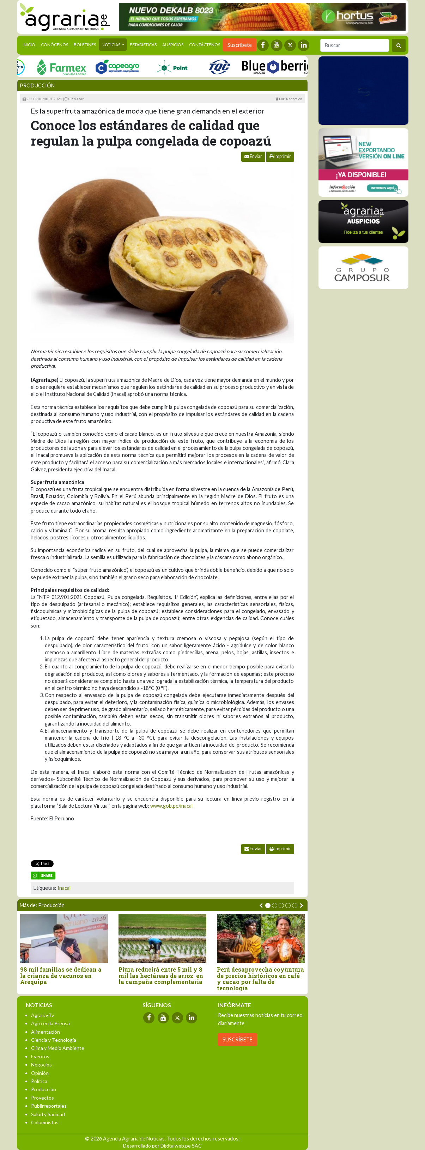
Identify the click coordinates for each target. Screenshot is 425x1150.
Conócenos (54, 44)
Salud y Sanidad (48, 1114)
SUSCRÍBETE (238, 1039)
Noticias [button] (111, 44)
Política (39, 1081)
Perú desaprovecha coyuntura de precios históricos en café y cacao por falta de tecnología (260, 978)
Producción (37, 85)
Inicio (30, 44)
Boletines (85, 44)
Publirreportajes (49, 1106)
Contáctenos (204, 44)
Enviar (253, 156)
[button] (268, 905)
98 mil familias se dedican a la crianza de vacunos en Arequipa (61, 975)
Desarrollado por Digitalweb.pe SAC (162, 1146)
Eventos (40, 1056)
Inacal (64, 888)
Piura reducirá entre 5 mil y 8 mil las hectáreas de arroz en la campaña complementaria (161, 975)
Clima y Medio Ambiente (57, 1048)
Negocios (41, 1065)
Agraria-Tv (42, 1015)
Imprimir (280, 156)
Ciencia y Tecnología (53, 1040)
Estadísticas (143, 44)
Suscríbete (239, 45)
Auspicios (172, 44)
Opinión (40, 1073)
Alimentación (45, 1032)
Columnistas (45, 1122)
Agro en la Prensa (50, 1023)
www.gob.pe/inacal (171, 806)
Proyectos (42, 1098)
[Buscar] (354, 45)
